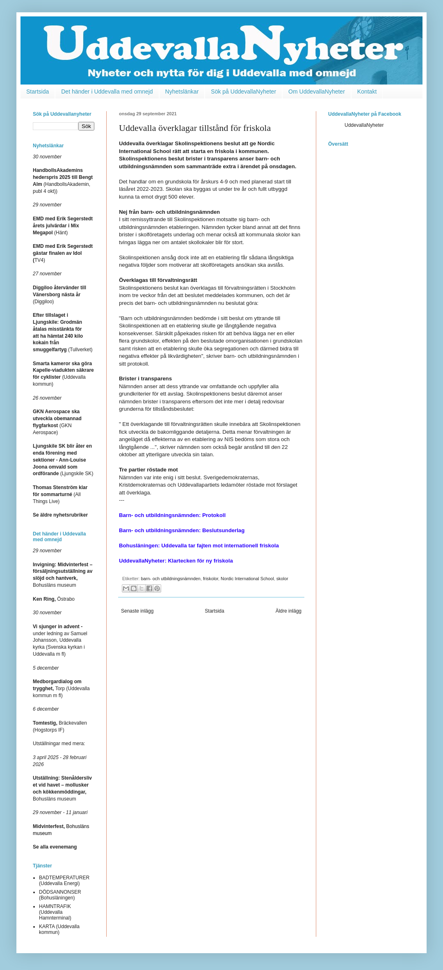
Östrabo (54, 599)
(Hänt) (63, 226)
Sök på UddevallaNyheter (243, 91)
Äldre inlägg (288, 611)
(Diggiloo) (59, 294)
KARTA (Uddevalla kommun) (59, 929)
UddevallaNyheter (364, 125)
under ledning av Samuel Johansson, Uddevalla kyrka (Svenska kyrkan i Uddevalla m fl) (60, 640)
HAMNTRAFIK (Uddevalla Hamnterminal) (55, 912)
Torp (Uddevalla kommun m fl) (61, 688)
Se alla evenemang (55, 847)
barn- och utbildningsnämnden (171, 578)
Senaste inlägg (137, 611)
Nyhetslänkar (182, 91)
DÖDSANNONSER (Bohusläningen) (60, 895)
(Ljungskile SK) (63, 459)
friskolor (210, 578)
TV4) (63, 253)
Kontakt (367, 91)
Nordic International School (247, 578)
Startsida (37, 91)
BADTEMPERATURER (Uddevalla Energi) (64, 880)
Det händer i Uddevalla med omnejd (107, 91)
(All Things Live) (60, 494)
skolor (282, 578)
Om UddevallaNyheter (316, 91)
